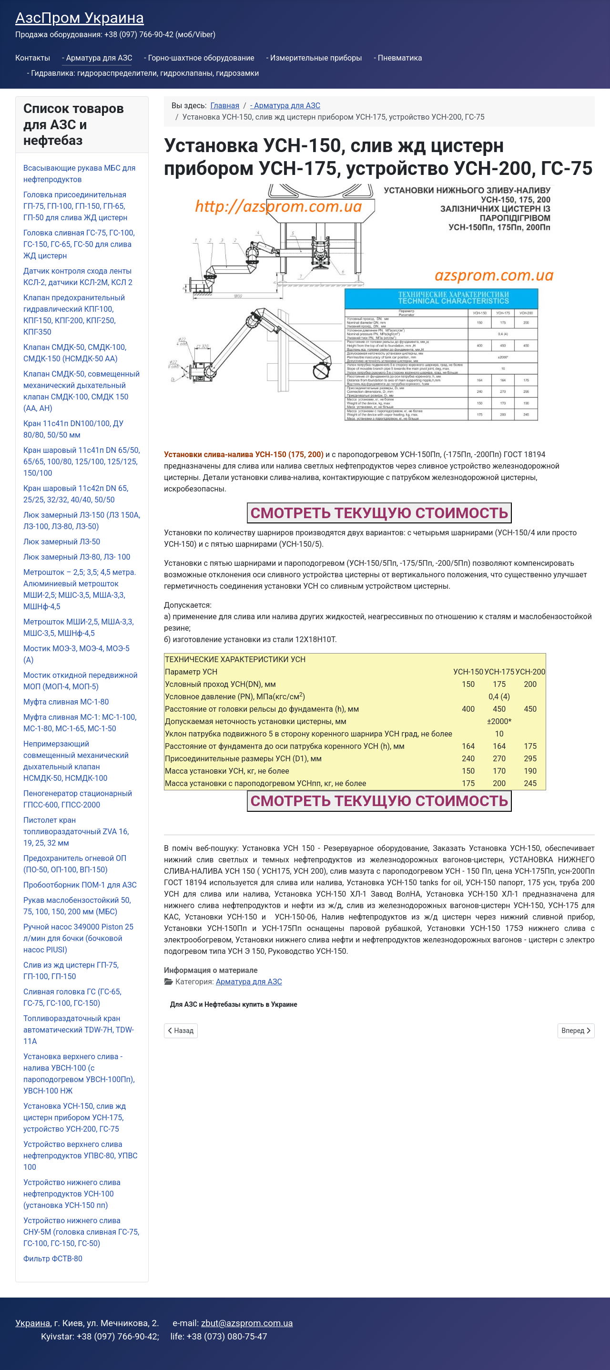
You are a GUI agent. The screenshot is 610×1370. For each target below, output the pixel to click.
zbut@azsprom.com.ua (247, 1323)
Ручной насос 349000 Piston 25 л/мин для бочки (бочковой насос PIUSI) (78, 938)
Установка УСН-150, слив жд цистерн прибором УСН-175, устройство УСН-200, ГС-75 (74, 1118)
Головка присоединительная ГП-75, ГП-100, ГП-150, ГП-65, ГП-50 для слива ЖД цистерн (75, 206)
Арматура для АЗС (249, 981)
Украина (32, 1323)
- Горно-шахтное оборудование (199, 57)
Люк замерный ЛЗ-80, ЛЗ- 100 (77, 557)
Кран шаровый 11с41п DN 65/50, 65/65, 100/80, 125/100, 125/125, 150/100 (81, 462)
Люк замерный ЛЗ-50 (61, 541)
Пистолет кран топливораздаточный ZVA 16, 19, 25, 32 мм (76, 832)
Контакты (32, 57)
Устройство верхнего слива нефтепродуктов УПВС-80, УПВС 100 (80, 1156)
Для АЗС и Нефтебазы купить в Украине (233, 1004)
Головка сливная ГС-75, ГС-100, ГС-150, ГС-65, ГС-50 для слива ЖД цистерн (79, 244)
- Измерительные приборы (314, 57)
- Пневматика (398, 57)
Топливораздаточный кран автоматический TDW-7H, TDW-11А (78, 1030)
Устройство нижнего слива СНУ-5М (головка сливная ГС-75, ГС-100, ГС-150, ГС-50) (81, 1232)
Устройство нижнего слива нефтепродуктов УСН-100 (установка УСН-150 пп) (72, 1194)
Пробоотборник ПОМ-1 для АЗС (80, 884)
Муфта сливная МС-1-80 (66, 701)
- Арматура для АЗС (97, 57)
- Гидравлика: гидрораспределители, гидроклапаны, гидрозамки (143, 73)
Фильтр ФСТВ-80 (52, 1258)
